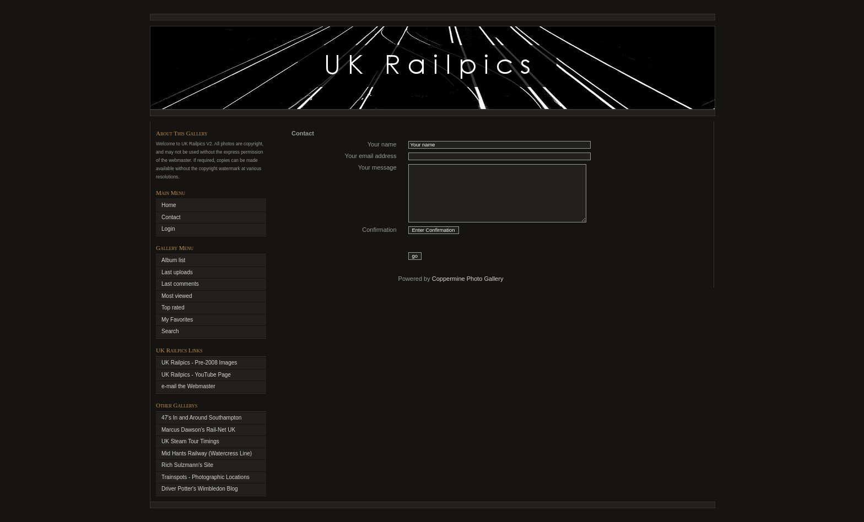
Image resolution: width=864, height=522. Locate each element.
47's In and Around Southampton (201, 418)
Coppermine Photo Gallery (468, 278)
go (415, 256)
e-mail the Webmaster (188, 386)
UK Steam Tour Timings (190, 441)
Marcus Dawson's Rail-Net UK (198, 430)
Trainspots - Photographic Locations (205, 477)
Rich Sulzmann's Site (187, 465)
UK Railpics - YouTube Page (196, 375)
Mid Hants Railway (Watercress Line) (206, 453)
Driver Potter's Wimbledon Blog (199, 489)
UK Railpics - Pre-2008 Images (199, 363)
